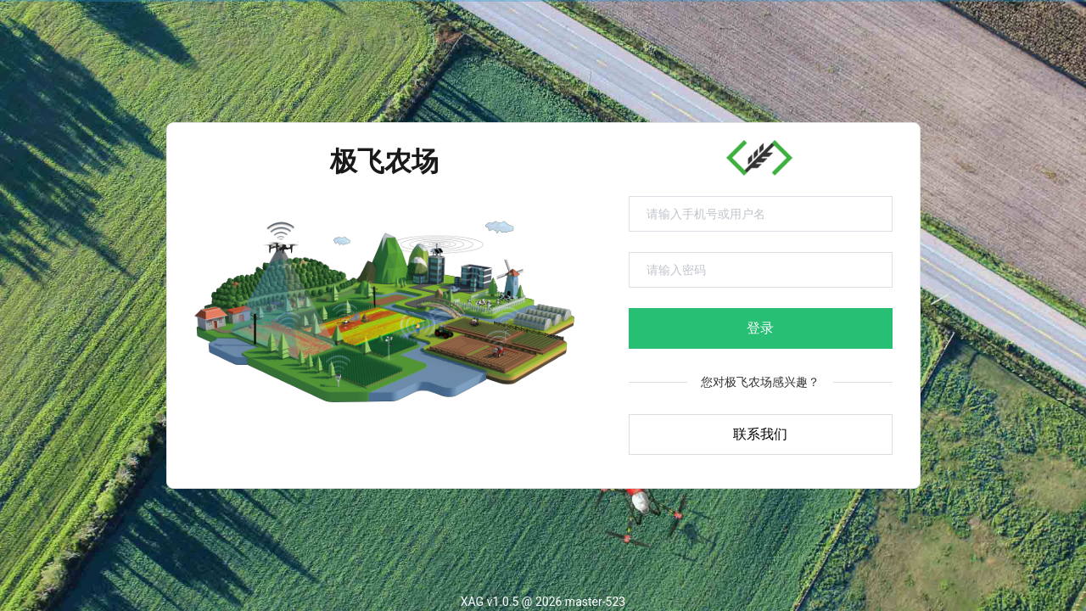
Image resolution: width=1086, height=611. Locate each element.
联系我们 (760, 434)
